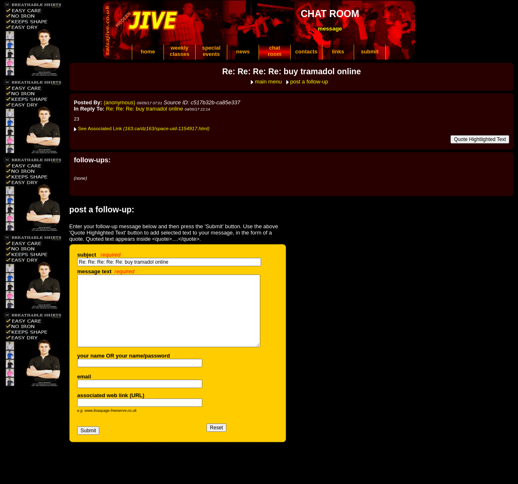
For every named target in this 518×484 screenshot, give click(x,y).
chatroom (275, 51)
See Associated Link (143, 128)
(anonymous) (120, 102)
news (243, 51)
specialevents (211, 51)
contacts (306, 51)
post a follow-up (309, 81)
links (338, 51)
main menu (268, 81)
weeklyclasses (179, 51)
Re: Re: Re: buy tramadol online (144, 109)
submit (370, 51)
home (148, 51)
